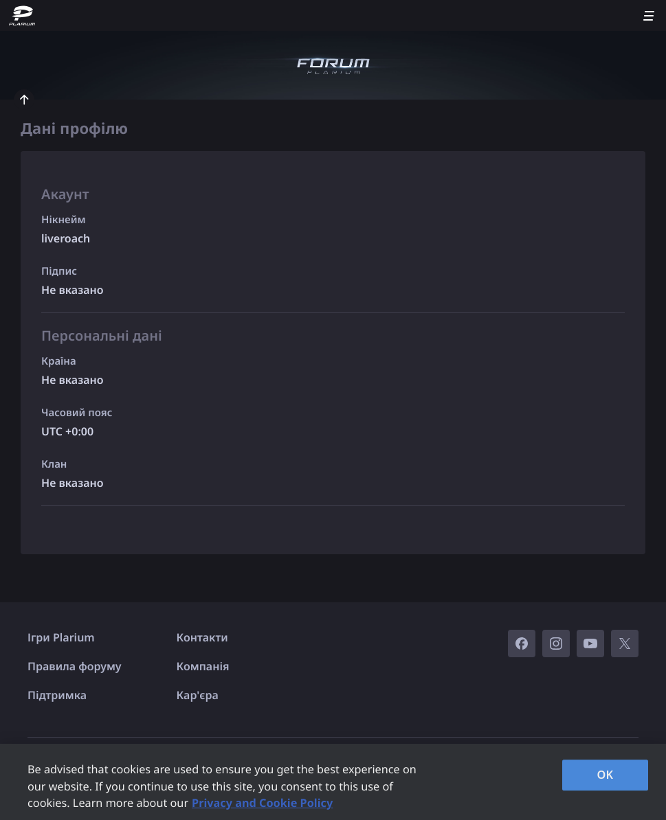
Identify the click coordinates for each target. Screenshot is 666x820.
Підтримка (57, 695)
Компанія (203, 666)
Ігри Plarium (61, 637)
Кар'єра (198, 695)
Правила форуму (74, 666)
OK (605, 774)
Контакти (202, 637)
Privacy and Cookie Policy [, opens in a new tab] (262, 802)
